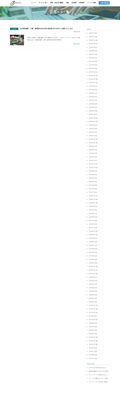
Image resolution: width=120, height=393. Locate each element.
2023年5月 (92, 128)
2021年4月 (92, 181)
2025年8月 (92, 50)
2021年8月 (92, 171)
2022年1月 (92, 160)
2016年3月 (92, 326)
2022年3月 (92, 153)
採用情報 (81, 2)
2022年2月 (92, 157)
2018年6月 (92, 287)
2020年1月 (92, 227)
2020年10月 (92, 203)
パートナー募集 (91, 2)
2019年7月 (92, 245)
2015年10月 (92, 344)
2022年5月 (92, 149)
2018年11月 (92, 270)
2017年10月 (92, 312)
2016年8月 (92, 323)
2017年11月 (92, 309)
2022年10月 (92, 142)
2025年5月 (92, 61)
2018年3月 (92, 298)
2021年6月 (92, 174)
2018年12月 (92, 266)
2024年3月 (92, 107)
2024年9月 (92, 86)
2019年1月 (92, 263)
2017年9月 (92, 316)
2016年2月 (92, 330)
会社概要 (73, 2)
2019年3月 (92, 256)
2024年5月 (92, 100)
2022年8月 (92, 146)
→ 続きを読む (76, 44)
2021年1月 (92, 192)
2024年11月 (92, 79)
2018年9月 (92, 277)
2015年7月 (92, 351)
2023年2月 (92, 135)
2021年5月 (92, 178)
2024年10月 (92, 82)
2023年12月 (92, 118)
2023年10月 (92, 121)
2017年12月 (92, 305)
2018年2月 (92, 302)
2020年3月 (92, 220)
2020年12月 (92, 195)
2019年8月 (92, 241)
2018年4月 (92, 294)
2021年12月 (92, 164)
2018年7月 (92, 284)
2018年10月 (92, 273)
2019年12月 (92, 231)
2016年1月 (92, 333)
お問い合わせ (104, 2)
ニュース (33, 2)
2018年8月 (92, 280)
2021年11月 (92, 167)
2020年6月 (92, 213)
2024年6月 (92, 96)
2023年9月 (92, 125)
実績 (67, 2)
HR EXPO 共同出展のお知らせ (97, 367)
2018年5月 (92, 291)
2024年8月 (92, 89)
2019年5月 (92, 248)
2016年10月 (92, 319)
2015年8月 (92, 347)
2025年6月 (92, 57)
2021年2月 (92, 188)
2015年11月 (92, 340)
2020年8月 (92, 206)
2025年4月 (92, 65)
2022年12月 (92, 139)
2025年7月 (92, 54)
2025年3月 (92, 68)
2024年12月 (92, 75)
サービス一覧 (43, 2)
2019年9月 (92, 238)
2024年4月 (92, 104)
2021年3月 (92, 185)
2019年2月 (92, 259)
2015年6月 (92, 355)
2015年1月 (92, 358)
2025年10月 (92, 43)
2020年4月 (92, 217)
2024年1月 (92, 114)
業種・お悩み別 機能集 (56, 2)
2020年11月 (92, 199)
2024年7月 (92, 93)
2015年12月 (92, 337)
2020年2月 (92, 224)
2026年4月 (92, 33)
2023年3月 (92, 132)
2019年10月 (92, 234)
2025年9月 (92, 47)
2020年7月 (92, 210)
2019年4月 (92, 252)
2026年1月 (92, 36)
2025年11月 (92, 40)
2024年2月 (92, 111)
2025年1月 (92, 72)
